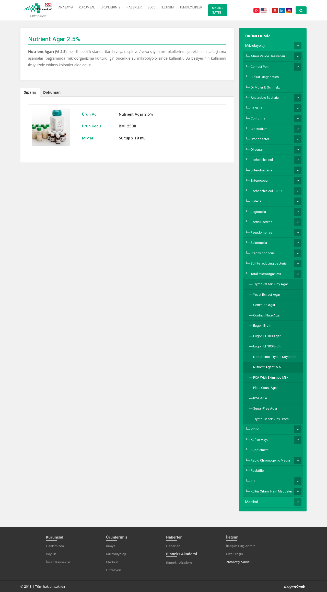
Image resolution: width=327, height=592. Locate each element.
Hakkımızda (55, 546)
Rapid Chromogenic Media (270, 460)
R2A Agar (260, 398)
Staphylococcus (263, 253)
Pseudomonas (261, 232)
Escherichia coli (262, 160)
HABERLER (134, 7)
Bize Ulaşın (234, 554)
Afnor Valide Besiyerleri (268, 56)
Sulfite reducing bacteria (269, 263)
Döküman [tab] (52, 92)
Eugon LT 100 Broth (267, 346)
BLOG (152, 7)
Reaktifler (258, 471)
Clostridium (259, 129)
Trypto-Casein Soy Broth (271, 419)
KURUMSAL (87, 7)
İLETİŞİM (167, 7)
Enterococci (259, 180)
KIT (253, 481)
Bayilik (51, 554)
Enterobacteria (261, 170)
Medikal (251, 502)
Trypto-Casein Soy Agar (270, 284)
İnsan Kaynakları (58, 562)
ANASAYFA (65, 7)
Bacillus (256, 108)
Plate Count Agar (265, 388)
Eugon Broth (262, 325)
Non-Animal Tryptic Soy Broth (274, 357)
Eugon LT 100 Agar (267, 336)
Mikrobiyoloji (255, 45)
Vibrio (255, 429)
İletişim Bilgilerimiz (240, 546)
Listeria (256, 201)
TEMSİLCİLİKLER (191, 7)
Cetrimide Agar (264, 305)
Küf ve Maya (259, 440)
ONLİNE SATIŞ (217, 10)
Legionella (258, 212)
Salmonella (259, 243)
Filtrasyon (113, 570)
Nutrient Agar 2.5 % (267, 367)
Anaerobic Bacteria (265, 98)
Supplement (259, 450)
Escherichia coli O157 (266, 191)
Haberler (173, 546)
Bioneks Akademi (179, 562)
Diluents (257, 149)
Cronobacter (260, 139)
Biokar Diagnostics (265, 77)
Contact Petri (260, 67)
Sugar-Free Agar (265, 408)
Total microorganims (266, 274)
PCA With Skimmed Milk (270, 377)
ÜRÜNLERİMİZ (111, 7)
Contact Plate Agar (267, 315)
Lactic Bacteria (261, 222)
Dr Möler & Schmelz (265, 87)
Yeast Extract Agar (266, 295)
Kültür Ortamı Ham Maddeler (271, 491)
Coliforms (258, 118)
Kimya (110, 546)
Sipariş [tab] (30, 92)
